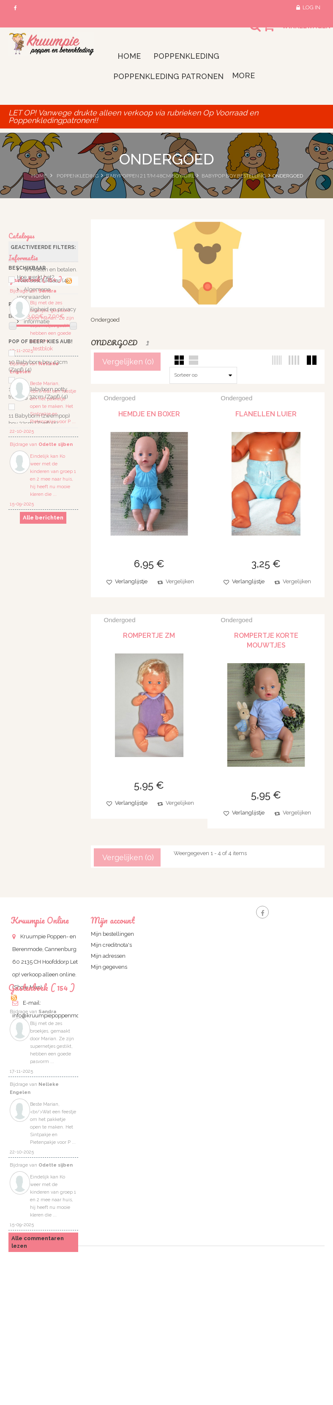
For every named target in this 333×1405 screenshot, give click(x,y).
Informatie (23, 449)
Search (247, 31)
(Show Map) (27, 987)
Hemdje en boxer (149, 414)
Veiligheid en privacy (49, 505)
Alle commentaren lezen (37, 1323)
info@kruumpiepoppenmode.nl (52, 1015)
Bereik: (17, 320)
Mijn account (113, 920)
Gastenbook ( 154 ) (35, 539)
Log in (311, 7)
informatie (35, 517)
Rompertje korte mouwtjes (266, 640)
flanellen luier (266, 414)
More (243, 75)
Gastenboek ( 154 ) (41, 1068)
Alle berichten (43, 782)
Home (39, 175)
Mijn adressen (108, 956)
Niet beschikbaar (43, 285)
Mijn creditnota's (111, 945)
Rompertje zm (149, 635)
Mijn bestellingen (112, 934)
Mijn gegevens (109, 967)
